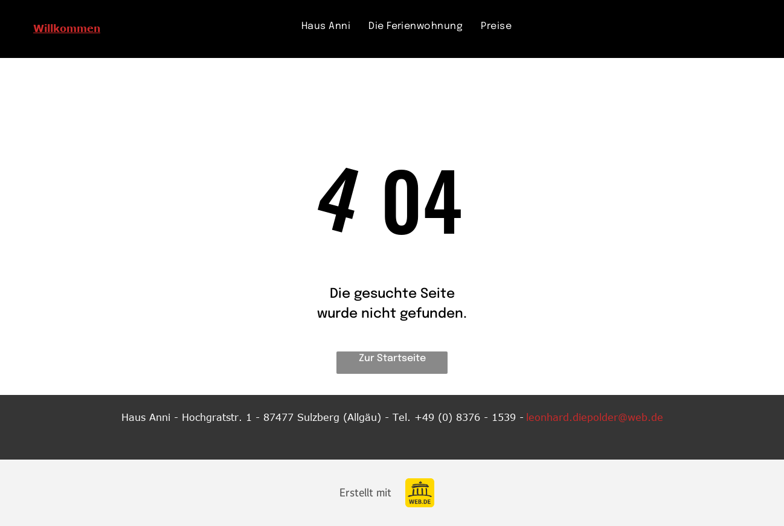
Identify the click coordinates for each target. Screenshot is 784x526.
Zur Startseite (392, 358)
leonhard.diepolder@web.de (594, 417)
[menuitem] (325, 26)
